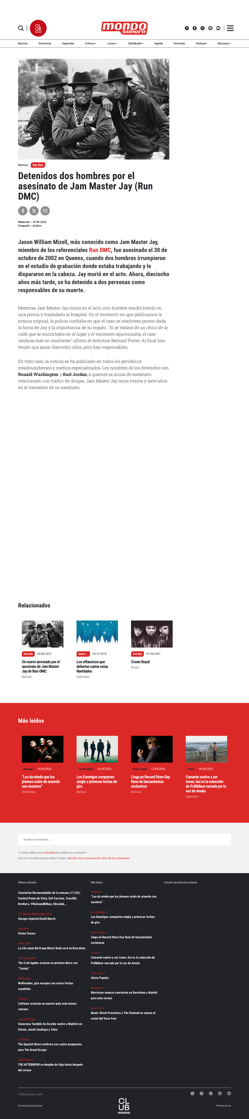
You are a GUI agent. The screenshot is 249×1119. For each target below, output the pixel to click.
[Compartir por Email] (45, 210)
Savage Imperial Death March (36, 918)
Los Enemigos (85, 769)
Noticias (23, 43)
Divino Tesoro (26, 933)
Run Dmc (38, 165)
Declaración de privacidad (30, 1105)
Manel (81, 653)
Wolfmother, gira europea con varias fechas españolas (45, 986)
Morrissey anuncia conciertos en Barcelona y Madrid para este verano (124, 995)
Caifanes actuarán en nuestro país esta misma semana (47, 1006)
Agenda (159, 43)
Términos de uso (223, 1105)
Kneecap (28, 769)
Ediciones (224, 43)
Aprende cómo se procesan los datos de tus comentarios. (98, 858)
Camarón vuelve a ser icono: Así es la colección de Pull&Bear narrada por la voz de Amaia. (206, 784)
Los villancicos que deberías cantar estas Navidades (92, 666)
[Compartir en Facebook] (22, 210)
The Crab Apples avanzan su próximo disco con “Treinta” (47, 965)
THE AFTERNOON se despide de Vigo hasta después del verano (50, 1067)
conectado (49, 852)
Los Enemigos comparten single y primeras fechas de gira (97, 782)
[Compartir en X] (34, 210)
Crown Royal (140, 661)
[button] (38, 28)
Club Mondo (136, 43)
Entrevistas (45, 43)
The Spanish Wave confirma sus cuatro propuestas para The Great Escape (50, 1047)
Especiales (68, 43)
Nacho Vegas (140, 769)
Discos (135, 667)
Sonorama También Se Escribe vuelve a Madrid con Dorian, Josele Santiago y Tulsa (50, 1026)
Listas (112, 43)
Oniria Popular (100, 978)
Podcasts (201, 43)
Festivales (179, 43)
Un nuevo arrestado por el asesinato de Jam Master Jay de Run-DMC (41, 666)
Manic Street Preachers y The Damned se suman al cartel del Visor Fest (123, 1015)
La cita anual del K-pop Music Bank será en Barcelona (51, 948)
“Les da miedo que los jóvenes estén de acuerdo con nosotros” (41, 782)
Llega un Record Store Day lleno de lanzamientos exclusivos (150, 782)
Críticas (91, 43)
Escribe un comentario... (37, 839)
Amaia (191, 769)
